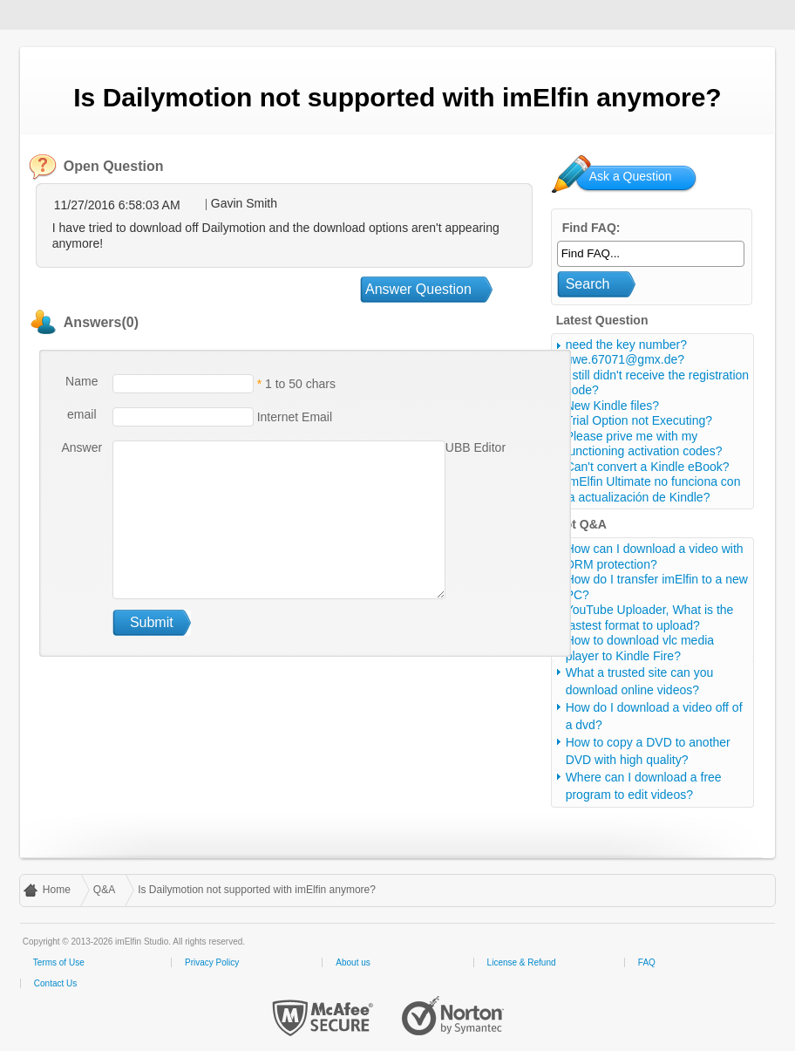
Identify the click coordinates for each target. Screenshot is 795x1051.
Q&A (104, 890)
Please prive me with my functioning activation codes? (644, 444)
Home (57, 890)
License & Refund (521, 962)
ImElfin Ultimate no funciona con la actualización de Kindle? (653, 489)
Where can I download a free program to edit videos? (644, 786)
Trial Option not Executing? (639, 420)
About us (353, 962)
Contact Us (55, 983)
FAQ (647, 962)
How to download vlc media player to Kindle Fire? (640, 648)
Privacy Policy (212, 962)
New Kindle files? (612, 406)
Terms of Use (59, 962)
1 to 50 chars (300, 384)
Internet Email (293, 417)
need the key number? (626, 344)
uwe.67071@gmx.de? (625, 359)
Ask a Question (630, 176)
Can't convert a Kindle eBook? (648, 467)
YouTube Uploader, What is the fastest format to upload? (650, 617)
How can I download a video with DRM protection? (655, 556)
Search (588, 283)
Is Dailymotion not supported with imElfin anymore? (257, 890)
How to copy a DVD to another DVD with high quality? (648, 751)
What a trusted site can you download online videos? (640, 681)
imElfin (68, 13)
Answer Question (418, 289)
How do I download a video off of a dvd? (654, 716)
